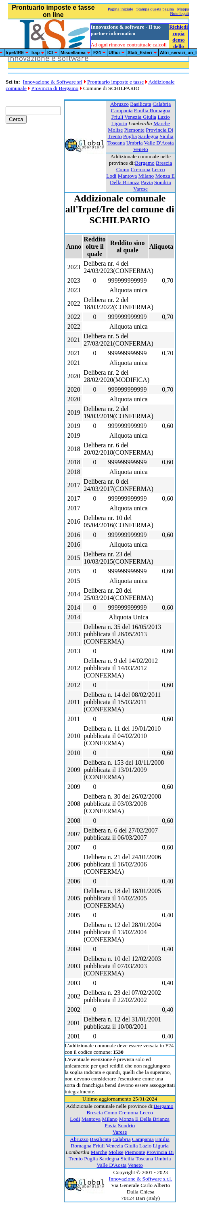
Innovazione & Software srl (53, 82)
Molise (115, 130)
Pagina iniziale (120, 9)
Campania (121, 110)
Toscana (116, 143)
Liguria (119, 123)
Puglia (130, 136)
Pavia (147, 182)
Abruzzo (119, 104)
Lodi (111, 176)
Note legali (179, 13)
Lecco (158, 169)
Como (123, 169)
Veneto (140, 149)
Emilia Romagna (152, 110)
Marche (161, 123)
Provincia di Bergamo (55, 88)
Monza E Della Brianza (144, 1119)
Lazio (163, 117)
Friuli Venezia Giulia (133, 117)
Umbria (134, 143)
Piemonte (134, 130)
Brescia (164, 163)
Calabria (162, 104)
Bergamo (145, 163)
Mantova (127, 176)
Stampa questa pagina (155, 9)
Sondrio (162, 182)
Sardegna (148, 136)
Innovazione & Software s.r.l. (140, 1179)
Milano (146, 176)
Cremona (141, 169)
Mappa (183, 9)
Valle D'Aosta (159, 143)
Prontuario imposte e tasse (115, 82)
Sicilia (166, 136)
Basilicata (140, 104)
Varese (140, 189)
